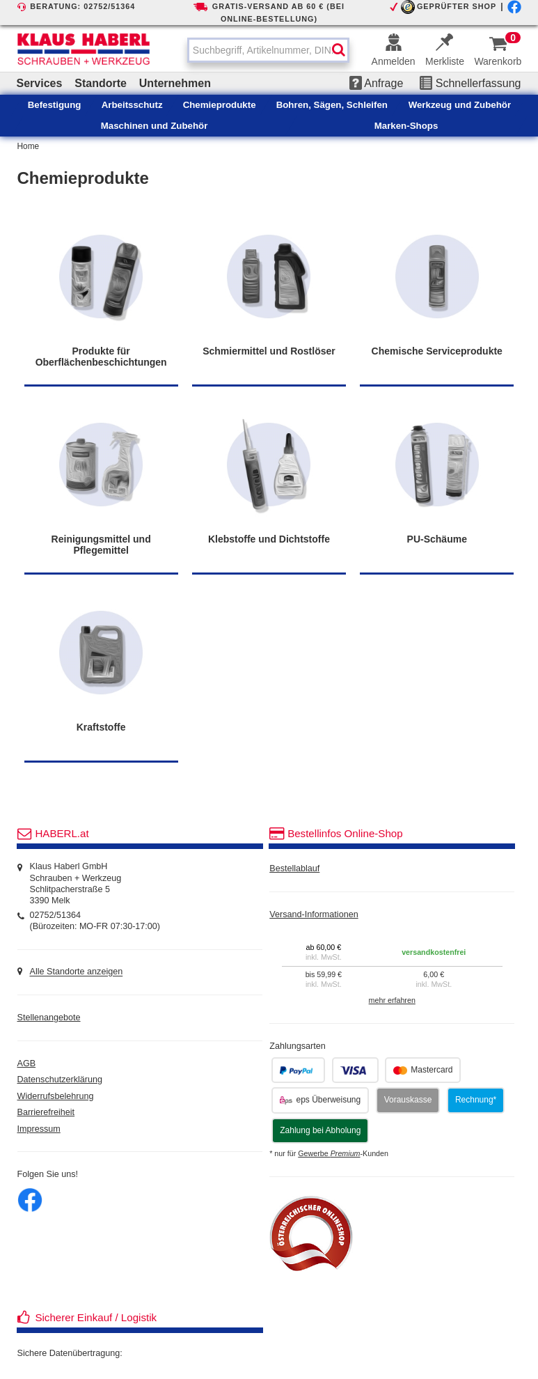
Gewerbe (329, 1153)
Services (40, 83)
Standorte (100, 83)
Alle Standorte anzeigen (75, 972)
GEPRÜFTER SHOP (456, 6)
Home (28, 146)
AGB (26, 1063)
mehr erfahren (392, 1000)
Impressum (39, 1129)
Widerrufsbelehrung (55, 1096)
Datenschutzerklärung (60, 1079)
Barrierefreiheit (46, 1112)
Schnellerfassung (470, 83)
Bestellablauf (294, 868)
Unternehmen (175, 83)
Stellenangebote (49, 1017)
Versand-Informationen (313, 914)
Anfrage (376, 83)
